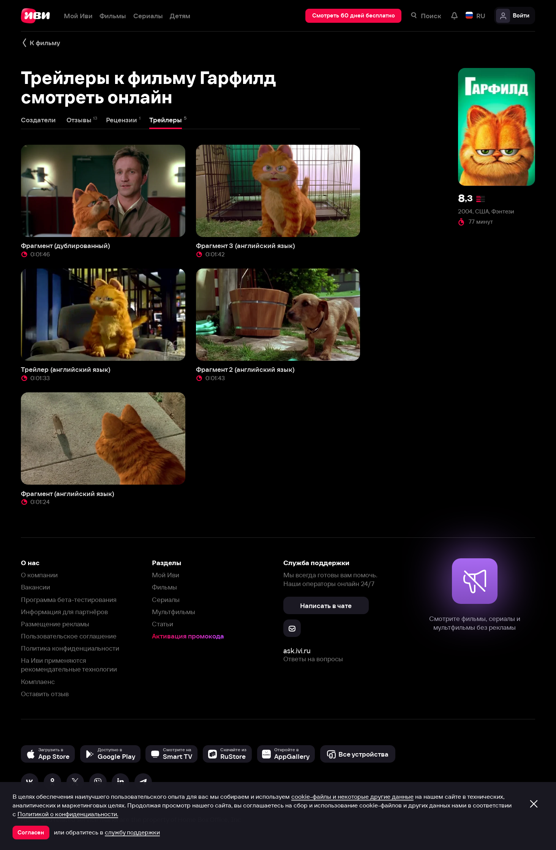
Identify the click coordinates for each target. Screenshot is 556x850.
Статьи (162, 623)
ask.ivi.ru (297, 651)
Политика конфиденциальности (70, 648)
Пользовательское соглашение (69, 636)
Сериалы (166, 599)
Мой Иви (165, 574)
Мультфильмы (173, 611)
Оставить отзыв (45, 693)
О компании (39, 574)
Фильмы (164, 587)
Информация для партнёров (64, 611)
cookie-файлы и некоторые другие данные (352, 796)
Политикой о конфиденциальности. (67, 814)
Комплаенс (38, 681)
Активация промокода (188, 636)
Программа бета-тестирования (69, 599)
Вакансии (35, 587)
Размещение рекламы (55, 623)
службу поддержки (132, 832)
